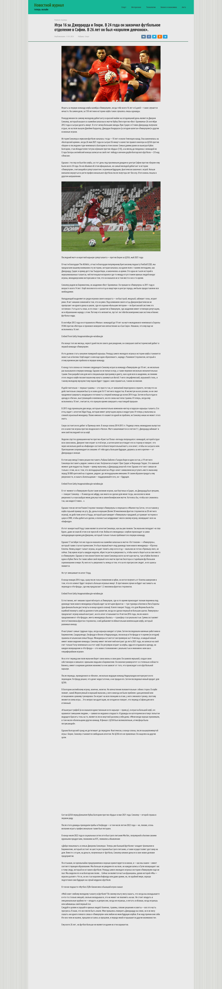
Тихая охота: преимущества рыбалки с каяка (55, 857)
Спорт (123, 7)
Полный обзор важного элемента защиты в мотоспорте (159, 859)
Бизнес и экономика (169, 7)
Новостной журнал (49, 5)
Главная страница (60, 20)
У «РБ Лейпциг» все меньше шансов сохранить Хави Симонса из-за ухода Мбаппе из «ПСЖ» (55, 943)
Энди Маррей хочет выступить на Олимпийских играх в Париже (154, 942)
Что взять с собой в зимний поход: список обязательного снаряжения (106, 859)
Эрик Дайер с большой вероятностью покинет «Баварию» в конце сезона (104, 901)
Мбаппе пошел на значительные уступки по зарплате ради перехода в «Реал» (160, 901)
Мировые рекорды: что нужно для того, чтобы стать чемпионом (53, 901)
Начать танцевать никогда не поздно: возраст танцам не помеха (104, 942)
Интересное (136, 7)
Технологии (151, 7)
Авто (184, 7)
